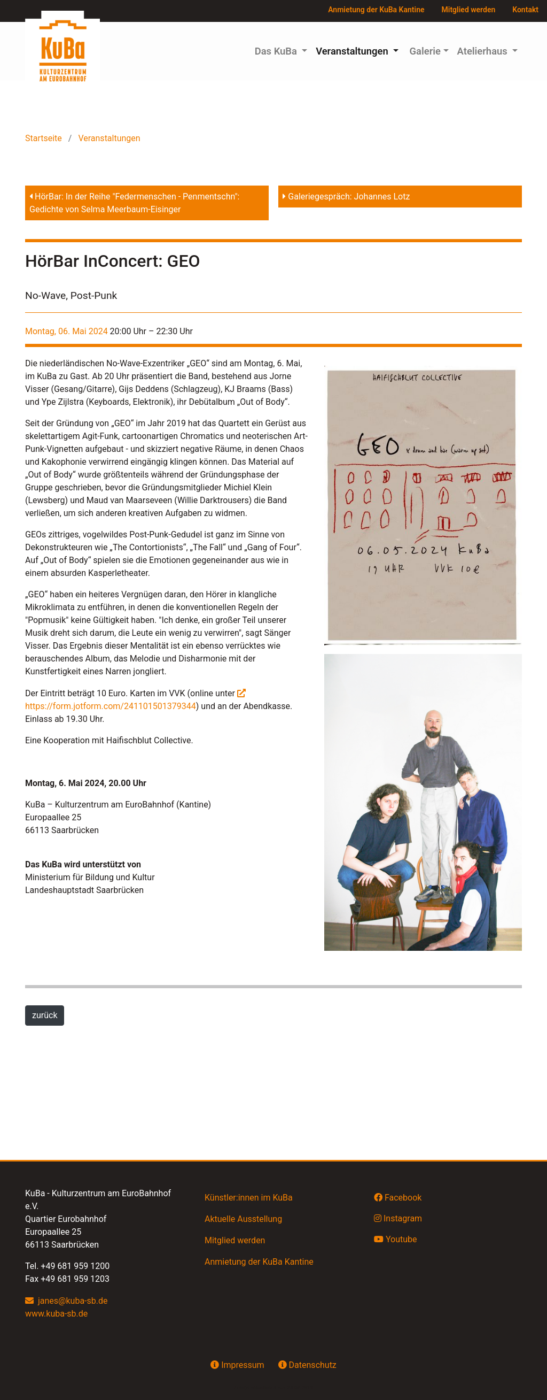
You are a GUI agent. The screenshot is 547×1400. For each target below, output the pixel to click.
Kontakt (525, 9)
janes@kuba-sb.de (72, 1301)
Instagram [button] (398, 1218)
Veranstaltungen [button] (353, 51)
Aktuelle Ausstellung (243, 1219)
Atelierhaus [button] (483, 51)
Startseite (44, 138)
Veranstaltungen (108, 138)
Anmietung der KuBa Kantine (376, 9)
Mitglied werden (469, 9)
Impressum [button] (237, 1364)
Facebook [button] (397, 1197)
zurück (44, 1015)
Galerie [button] (424, 51)
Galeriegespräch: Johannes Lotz (346, 196)
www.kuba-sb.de (56, 1314)
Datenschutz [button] (307, 1364)
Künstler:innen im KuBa (249, 1198)
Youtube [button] (395, 1239)
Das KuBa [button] (277, 51)
